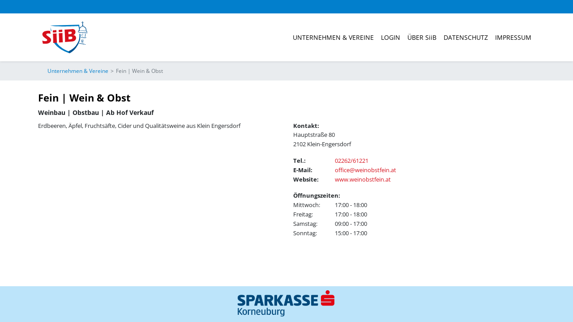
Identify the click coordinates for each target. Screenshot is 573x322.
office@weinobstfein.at (365, 170)
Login (390, 37)
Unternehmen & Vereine (333, 37)
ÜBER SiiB (421, 37)
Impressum (513, 37)
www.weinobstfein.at (363, 179)
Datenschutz (466, 37)
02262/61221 (351, 161)
